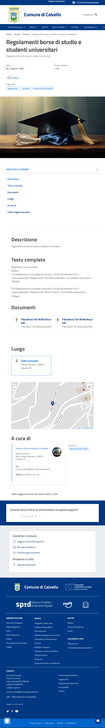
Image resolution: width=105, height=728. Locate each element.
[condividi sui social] (12, 78)
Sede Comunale (29, 361)
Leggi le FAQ (63, 679)
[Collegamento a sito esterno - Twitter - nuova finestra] (7, 711)
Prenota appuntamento (68, 675)
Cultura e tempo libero (43, 627)
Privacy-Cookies (36, 723)
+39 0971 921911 (13, 687)
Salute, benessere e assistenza (47, 663)
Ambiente (38, 659)
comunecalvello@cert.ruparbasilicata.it (22, 691)
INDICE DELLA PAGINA (17, 169)
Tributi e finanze (40, 655)
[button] (85, 2)
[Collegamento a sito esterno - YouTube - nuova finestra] (16, 711)
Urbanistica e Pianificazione (45, 639)
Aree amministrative (14, 622)
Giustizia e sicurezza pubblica (46, 651)
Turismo (37, 643)
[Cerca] (96, 14)
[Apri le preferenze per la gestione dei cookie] (7, 721)
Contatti (10, 671)
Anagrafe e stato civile (43, 623)
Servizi (37, 618)
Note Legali (49, 723)
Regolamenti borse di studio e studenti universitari (54, 34)
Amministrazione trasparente (79, 647)
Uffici (8, 631)
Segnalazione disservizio (68, 683)
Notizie (26, 34)
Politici (8, 638)
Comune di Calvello (42, 14)
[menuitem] (75, 27)
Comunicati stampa (75, 626)
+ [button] (15, 385)
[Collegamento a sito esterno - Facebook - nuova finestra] (12, 711)
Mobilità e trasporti (42, 647)
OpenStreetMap (88, 428)
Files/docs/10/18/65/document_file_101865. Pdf (46, 321)
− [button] (15, 389)
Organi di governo (13, 626)
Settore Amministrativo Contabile (32, 448)
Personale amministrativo (16, 643)
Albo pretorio (73, 643)
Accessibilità (64, 687)
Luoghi (9, 647)
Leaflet (78, 428)
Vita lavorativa (40, 631)
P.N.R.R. (62, 691)
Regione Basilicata (57, 1)
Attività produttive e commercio (47, 635)
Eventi (70, 631)
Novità (17, 34)
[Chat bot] (98, 721)
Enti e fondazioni (13, 634)
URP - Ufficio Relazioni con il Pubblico (21, 696)
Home (8, 34)
